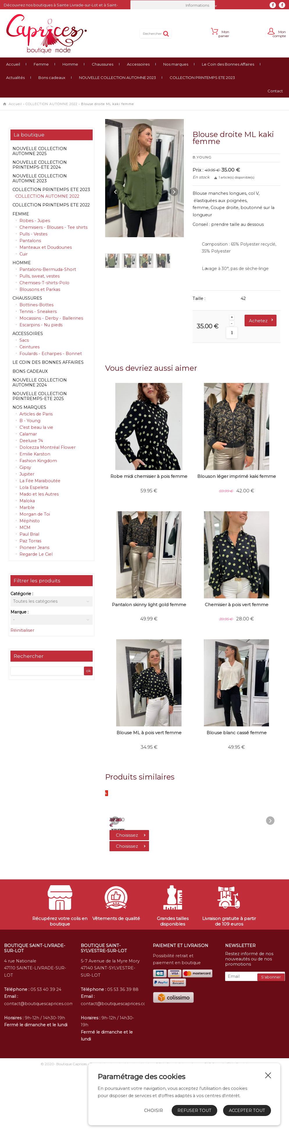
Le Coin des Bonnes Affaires (228, 64)
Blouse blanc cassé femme (237, 732)
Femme (41, 64)
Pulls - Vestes (33, 234)
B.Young (202, 157)
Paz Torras (30, 540)
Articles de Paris (36, 414)
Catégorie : (21, 593)
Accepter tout (247, 1110)
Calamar (28, 434)
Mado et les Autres (39, 494)
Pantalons (30, 240)
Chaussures (102, 64)
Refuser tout (194, 1110)
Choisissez (132, 903)
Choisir (153, 1110)
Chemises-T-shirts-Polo (44, 282)
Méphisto (29, 520)
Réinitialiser (22, 630)
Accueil (13, 64)
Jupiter (26, 474)
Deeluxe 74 (31, 440)
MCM (24, 527)
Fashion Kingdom (38, 460)
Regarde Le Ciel (36, 554)
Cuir (23, 254)
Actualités (15, 77)
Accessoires (138, 64)
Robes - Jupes (34, 220)
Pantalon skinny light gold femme (149, 604)
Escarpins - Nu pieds (40, 324)
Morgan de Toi (34, 514)
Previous (115, 192)
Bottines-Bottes (36, 304)
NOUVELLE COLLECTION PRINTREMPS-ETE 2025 (39, 396)
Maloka (27, 500)
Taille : (199, 298)
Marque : (19, 612)
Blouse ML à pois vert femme (149, 732)
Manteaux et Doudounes (45, 247)
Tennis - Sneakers (38, 311)
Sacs (24, 340)
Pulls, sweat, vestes (39, 276)
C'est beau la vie (36, 427)
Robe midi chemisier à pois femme (148, 476)
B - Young (29, 420)
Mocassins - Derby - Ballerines (51, 318)
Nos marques (175, 64)
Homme (70, 64)
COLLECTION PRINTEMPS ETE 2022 (51, 205)
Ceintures (29, 347)
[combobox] (172, 5)
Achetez (258, 320)
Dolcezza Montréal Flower (47, 447)
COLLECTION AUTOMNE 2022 (52, 104)
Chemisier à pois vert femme (236, 604)
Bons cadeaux (51, 77)
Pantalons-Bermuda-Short (47, 269)
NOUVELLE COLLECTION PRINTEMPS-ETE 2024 (39, 165)
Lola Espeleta (33, 487)
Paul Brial (29, 534)
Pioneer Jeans (34, 547)
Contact (275, 91)
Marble (27, 507)
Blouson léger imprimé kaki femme (236, 476)
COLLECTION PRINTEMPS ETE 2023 (202, 77)
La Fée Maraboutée (39, 480)
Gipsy (25, 467)
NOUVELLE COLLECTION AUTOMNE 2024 (39, 382)
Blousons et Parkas (39, 289)
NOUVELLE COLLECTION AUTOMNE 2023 (117, 77)
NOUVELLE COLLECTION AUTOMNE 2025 (39, 151)
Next (173, 192)
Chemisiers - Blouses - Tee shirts (53, 227)
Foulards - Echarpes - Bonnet (50, 353)
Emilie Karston (34, 454)
